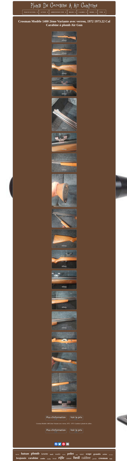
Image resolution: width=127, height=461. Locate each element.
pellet (70, 453)
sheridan (111, 454)
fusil (76, 458)
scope (88, 454)
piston (63, 454)
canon (68, 458)
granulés (97, 454)
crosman (103, 458)
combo (42, 459)
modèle (57, 454)
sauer (82, 454)
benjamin (21, 458)
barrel (17, 454)
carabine (33, 458)
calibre (86, 458)
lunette (44, 454)
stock (51, 454)
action (105, 454)
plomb (35, 453)
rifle (61, 458)
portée (95, 459)
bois (111, 459)
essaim (49, 459)
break (54, 459)
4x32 (77, 454)
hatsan (25, 453)
